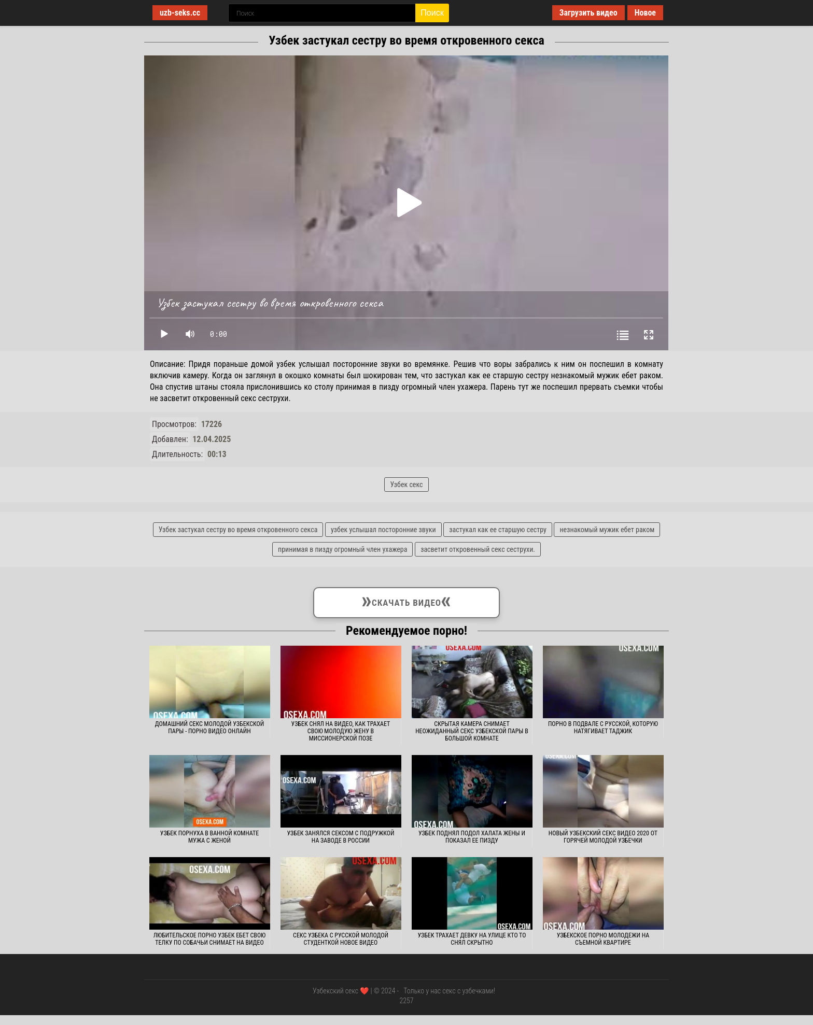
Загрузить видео (588, 13)
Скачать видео (406, 600)
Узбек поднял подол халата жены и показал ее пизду (471, 837)
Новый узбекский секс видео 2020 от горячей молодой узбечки (603, 837)
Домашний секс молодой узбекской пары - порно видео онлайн (209, 727)
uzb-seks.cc (180, 13)
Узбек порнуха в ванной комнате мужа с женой (209, 837)
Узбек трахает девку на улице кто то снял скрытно (471, 939)
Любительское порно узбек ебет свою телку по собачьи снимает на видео (209, 939)
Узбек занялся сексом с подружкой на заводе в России (341, 837)
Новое (645, 13)
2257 (406, 1000)
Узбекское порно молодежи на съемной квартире (603, 939)
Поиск (431, 12)
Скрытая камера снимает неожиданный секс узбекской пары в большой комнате (471, 731)
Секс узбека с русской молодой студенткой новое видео (340, 939)
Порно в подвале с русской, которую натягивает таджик (603, 727)
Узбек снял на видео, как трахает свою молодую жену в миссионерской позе (340, 731)
